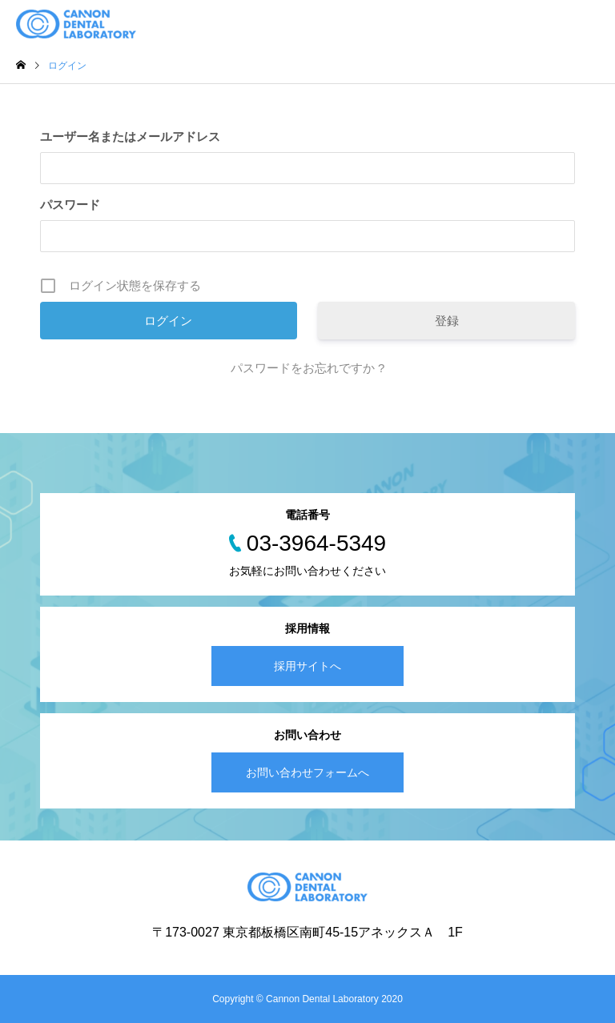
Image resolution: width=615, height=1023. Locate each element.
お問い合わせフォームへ (307, 772)
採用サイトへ (307, 666)
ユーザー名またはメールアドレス (130, 136)
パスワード (70, 204)
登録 (447, 320)
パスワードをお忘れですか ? (308, 368)
